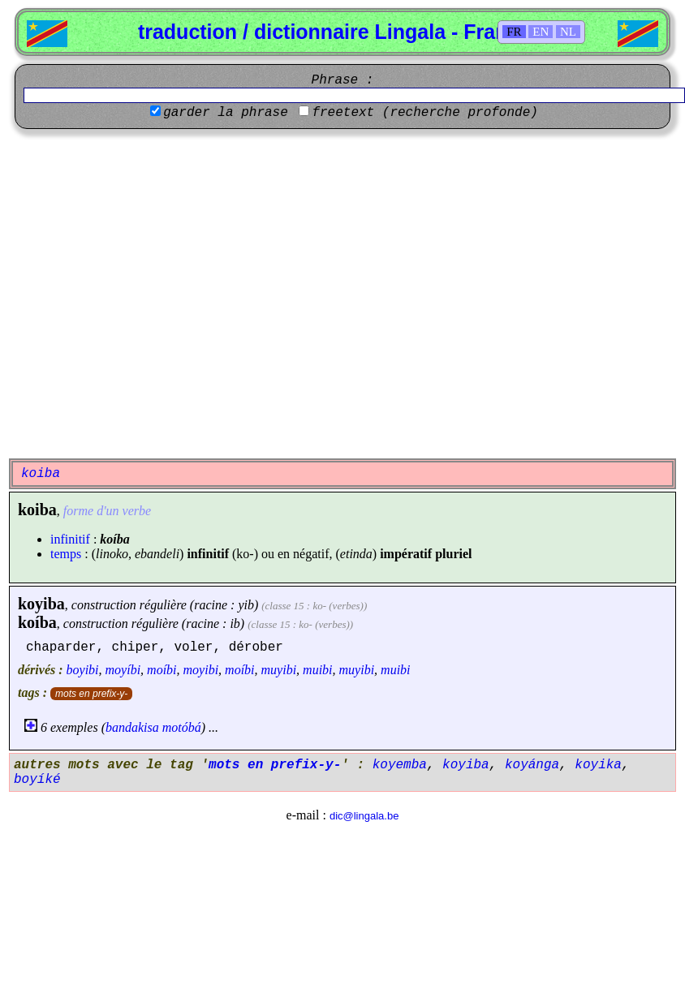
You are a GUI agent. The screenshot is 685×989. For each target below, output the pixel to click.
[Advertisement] (152, 293)
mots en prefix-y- (91, 693)
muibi (317, 670)
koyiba (41, 604)
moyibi (201, 670)
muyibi (279, 670)
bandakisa (132, 727)
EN (540, 31)
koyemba (400, 765)
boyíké (37, 779)
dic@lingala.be (364, 816)
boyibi (83, 670)
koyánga (532, 765)
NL (568, 31)
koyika (598, 765)
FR (513, 31)
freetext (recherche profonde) (424, 112)
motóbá (181, 727)
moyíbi (123, 670)
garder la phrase (225, 112)
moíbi (161, 670)
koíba (37, 622)
